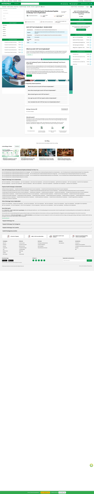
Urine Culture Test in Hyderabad (36, 181)
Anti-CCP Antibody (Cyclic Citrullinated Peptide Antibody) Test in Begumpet (43, 173)
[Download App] (4, 260)
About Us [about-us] (4, 243)
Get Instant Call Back (81, 29)
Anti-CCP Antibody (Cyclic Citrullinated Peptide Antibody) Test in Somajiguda (16, 172)
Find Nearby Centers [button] (87, 0)
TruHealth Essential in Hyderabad (47, 192)
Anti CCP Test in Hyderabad (12, 8)
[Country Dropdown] (84, 3)
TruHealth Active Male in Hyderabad (46, 193)
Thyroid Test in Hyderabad (47, 183)
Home (1, 8)
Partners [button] (10, 0)
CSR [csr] (3, 249)
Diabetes (4, 35)
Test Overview (5, 13)
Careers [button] (19, 0)
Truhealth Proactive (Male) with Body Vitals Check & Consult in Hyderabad (15, 190)
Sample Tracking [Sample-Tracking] (74, 6)
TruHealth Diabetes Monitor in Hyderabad (53, 195)
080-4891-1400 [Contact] (74, 4)
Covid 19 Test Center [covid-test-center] (23, 244)
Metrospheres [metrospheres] (61, 243)
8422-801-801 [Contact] (65, 4)
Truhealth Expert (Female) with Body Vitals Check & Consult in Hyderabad (15, 192)
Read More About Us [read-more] (5, 218)
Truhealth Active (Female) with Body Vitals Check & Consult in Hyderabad (54, 189)
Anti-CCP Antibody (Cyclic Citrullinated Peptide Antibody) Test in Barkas (15, 176)
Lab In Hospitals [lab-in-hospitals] (40, 246)
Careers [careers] (4, 252)
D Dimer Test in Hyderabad (59, 203)
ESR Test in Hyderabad (16, 181)
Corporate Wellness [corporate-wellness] (41, 244)
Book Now (29, 75)
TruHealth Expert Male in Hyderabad (38, 195)
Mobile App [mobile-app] (21, 251)
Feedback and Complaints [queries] (80, 244)
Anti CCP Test (5, 8)
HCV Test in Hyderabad (15, 205)
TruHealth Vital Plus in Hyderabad (8, 193)
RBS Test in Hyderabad (6, 205)
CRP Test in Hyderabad (6, 183)
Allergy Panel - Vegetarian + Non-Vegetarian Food (79, 47)
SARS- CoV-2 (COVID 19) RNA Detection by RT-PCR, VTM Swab (78, 37)
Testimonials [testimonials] (21, 254)
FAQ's (4, 16)
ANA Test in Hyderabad (49, 203)
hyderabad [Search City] (17, 3)
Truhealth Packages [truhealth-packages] (22, 247)
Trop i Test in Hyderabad (25, 181)
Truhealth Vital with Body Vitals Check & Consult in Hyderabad (77, 192)
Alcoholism (5, 25)
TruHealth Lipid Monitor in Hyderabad (41, 197)
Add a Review (64, 109)
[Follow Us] (33, 260)
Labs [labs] (20, 252)
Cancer (4, 33)
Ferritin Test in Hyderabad (58, 205)
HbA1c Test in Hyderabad (37, 183)
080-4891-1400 (62, 492)
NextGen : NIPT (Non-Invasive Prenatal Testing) (78, 40)
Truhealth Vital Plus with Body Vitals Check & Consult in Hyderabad (27, 193)
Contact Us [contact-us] (77, 243)
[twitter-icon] (36, 260)
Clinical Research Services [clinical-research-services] (42, 247)
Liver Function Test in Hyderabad (49, 181)
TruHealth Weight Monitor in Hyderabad (83, 195)
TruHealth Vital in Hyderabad (59, 192)
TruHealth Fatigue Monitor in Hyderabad (75, 197)
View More (17, 146)
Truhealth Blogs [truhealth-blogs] (22, 249)
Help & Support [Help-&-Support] (84, 3)
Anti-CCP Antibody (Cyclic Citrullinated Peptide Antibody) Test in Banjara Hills (74, 172)
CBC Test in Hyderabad (6, 181)
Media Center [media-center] (5, 251)
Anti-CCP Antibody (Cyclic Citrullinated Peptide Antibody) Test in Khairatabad (44, 175)
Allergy (4, 27)
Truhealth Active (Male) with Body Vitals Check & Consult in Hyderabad (27, 189)
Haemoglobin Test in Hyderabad (81, 203)
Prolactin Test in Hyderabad (7, 203)
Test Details (5, 10)
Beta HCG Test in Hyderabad (82, 181)
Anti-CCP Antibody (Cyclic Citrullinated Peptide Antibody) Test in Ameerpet (15, 175)
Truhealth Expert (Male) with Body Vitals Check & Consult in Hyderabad (71, 190)
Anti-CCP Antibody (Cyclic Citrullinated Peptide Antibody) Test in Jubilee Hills (73, 175)
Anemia (4, 29)
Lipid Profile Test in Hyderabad (61, 181)
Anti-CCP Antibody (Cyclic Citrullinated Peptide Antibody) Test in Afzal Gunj (71, 173)
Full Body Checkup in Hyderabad (8, 189)
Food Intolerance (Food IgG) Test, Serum (79, 42)
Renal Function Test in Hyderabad (47, 205)
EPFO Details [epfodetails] (5, 254)
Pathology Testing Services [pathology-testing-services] (43, 243)
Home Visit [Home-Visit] (38, 6)
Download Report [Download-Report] (81, 6)
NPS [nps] (76, 249)
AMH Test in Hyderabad (27, 183)
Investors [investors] (4, 244)
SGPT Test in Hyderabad (72, 181)
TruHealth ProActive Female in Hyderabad (76, 193)
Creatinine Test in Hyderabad (71, 183)
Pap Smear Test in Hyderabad (16, 183)
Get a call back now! (45, 492)
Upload (43, 6)
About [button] (3, 0)
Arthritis (4, 31)
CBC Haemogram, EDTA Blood (78, 44)
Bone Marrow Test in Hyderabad (70, 205)
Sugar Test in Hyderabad (69, 203)
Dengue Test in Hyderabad (18, 203)
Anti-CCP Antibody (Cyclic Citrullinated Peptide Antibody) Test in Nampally (15, 173)
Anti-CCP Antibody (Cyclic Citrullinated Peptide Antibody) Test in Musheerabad (45, 172)
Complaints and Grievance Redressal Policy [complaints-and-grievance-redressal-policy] (83, 246)
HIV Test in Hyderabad (36, 205)
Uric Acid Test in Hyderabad (29, 203)
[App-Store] (91, 3)
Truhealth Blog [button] (80, 0)
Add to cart (81, 19)
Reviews (4, 18)
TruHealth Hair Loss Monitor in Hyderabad (9, 198)
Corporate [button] (15, 0)
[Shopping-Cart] (91, 7)
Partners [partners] (4, 246)
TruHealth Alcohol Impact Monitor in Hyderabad (25, 197)
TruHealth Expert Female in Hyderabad (24, 195)
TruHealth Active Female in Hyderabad (61, 193)
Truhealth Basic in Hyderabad (35, 192)
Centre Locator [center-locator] (22, 243)
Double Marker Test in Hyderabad (59, 183)
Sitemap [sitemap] (76, 247)
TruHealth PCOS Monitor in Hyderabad (9, 197)
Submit (89, 260)
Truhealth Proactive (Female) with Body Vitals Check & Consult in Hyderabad (44, 190)
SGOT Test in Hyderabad (39, 203)
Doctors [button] (6, 0)
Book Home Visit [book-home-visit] (22, 246)
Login (88, 6)
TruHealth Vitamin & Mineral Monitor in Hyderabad (58, 197)
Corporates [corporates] (5, 247)
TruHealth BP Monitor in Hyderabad (68, 195)
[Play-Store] (89, 3)
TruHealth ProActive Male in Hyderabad (9, 195)
